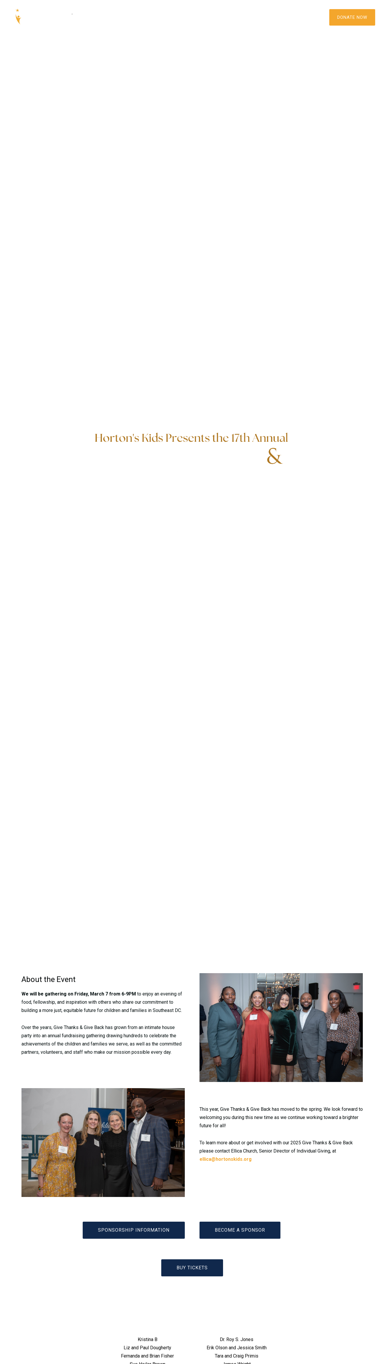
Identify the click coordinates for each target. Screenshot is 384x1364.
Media (181, 17)
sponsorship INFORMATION (133, 1230)
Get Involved (218, 17)
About (114, 17)
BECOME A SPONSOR (240, 1230)
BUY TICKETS (192, 1267)
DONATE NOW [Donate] (352, 17)
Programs (148, 17)
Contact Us (263, 17)
